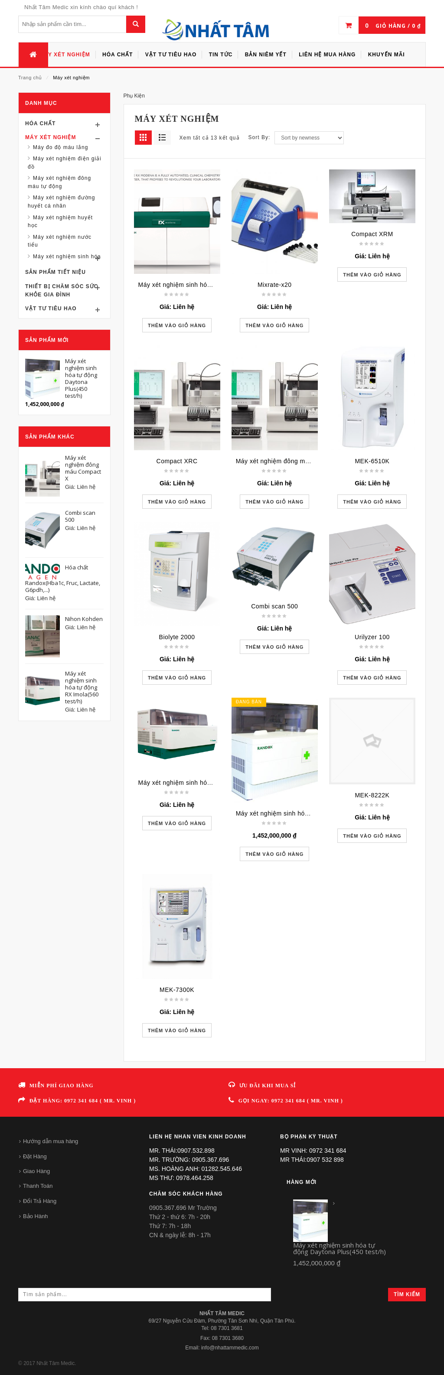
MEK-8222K (372, 795)
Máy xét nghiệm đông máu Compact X (291, 461)
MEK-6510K (372, 461)
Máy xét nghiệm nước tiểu (59, 241)
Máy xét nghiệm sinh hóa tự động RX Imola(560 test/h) (217, 782)
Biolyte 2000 (177, 637)
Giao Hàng (36, 1171)
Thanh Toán (37, 1186)
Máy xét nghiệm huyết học (60, 222)
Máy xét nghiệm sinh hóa (67, 257)
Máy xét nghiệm (50, 137)
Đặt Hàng (35, 1156)
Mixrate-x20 (275, 284)
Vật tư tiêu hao (51, 309)
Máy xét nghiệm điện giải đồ (64, 163)
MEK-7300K (177, 989)
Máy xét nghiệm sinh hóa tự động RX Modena (204, 284)
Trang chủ (30, 77)
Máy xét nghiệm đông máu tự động (59, 182)
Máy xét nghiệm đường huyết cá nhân (61, 202)
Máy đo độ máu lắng (60, 147)
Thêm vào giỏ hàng (177, 325)
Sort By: (259, 137)
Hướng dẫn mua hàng (50, 1141)
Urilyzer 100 (372, 637)
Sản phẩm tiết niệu (55, 272)
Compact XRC (177, 461)
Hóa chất (40, 123)
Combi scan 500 (274, 606)
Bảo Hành (35, 1216)
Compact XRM (372, 234)
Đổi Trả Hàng (39, 1201)
